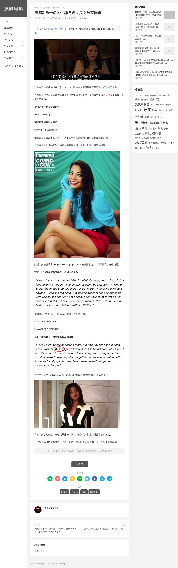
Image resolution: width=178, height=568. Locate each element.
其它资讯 (8, 40)
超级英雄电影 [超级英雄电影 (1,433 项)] (154, 143)
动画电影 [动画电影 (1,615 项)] (144, 100)
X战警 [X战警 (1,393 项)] (146, 95)
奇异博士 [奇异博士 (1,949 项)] (160, 104)
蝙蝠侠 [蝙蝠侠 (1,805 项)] (153, 138)
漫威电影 (13, 8)
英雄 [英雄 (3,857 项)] (148, 133)
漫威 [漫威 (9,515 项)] (139, 116)
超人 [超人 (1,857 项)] (159, 138)
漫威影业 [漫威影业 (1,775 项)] (158, 117)
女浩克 (63, 29)
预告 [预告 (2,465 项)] (142, 148)
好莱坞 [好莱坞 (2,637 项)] (138, 110)
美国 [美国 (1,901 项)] (166, 128)
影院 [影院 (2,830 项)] (154, 110)
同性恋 (108, 87)
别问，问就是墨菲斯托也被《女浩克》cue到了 (104, 528)
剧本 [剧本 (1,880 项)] (160, 95)
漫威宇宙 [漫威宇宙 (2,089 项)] (149, 117)
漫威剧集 (52, 29)
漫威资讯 (8, 27)
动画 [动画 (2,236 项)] (137, 99)
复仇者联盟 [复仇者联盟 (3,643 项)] (142, 104)
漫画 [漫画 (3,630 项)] (138, 128)
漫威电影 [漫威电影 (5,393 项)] (142, 123)
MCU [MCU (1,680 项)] (141, 95)
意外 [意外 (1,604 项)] (160, 110)
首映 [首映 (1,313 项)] (157, 148)
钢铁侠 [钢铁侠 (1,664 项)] (171, 143)
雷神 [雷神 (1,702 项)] (137, 148)
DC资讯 (8, 33)
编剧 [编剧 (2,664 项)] (160, 128)
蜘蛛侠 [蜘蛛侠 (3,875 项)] (156, 133)
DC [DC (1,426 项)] (136, 95)
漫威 (50, 95)
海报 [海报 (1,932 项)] (170, 110)
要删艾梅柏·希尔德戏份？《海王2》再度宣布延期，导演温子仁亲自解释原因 (55, 530)
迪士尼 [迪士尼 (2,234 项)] (164, 143)
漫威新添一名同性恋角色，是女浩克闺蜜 (94, 451)
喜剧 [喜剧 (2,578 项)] (158, 99)
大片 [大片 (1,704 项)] (152, 105)
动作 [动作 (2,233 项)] (170, 95)
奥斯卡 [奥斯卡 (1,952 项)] (168, 104)
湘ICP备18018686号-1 (57, 563)
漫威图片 (8, 58)
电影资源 (8, 46)
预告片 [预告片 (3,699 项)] (150, 147)
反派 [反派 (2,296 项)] (152, 99)
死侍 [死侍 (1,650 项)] (165, 110)
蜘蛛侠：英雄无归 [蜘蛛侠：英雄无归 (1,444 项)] (142, 138)
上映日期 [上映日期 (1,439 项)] (153, 95)
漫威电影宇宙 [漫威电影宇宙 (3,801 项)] (159, 123)
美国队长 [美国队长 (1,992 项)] (139, 134)
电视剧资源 (9, 52)
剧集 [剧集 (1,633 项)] (165, 96)
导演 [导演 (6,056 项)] (147, 110)
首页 (6, 21)
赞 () (79, 464)
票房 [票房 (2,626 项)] (144, 128)
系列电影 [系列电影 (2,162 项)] (152, 128)
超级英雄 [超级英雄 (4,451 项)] (141, 142)
